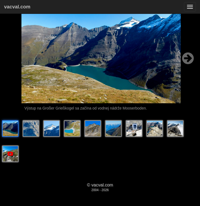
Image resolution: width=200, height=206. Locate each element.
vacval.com (17, 7)
